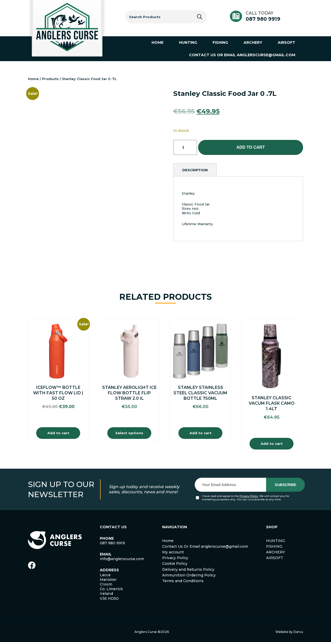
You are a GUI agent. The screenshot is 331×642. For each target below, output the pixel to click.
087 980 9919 (263, 19)
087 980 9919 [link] (112, 543)
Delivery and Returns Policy (188, 569)
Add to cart (250, 147)
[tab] (195, 170)
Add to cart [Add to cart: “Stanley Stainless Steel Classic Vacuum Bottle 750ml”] (201, 433)
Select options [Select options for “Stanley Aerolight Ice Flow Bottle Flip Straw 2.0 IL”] (129, 433)
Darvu (298, 632)
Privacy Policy (248, 496)
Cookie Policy (174, 563)
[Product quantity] (185, 147)
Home (33, 79)
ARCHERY (275, 552)
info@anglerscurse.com (122, 559)
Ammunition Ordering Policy (189, 575)
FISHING (274, 546)
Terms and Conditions (183, 581)
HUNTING (275, 540)
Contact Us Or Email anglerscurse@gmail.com (205, 546)
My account (173, 552)
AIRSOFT (274, 557)
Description (195, 170)
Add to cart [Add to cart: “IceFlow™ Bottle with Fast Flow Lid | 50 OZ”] (58, 433)
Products (50, 79)
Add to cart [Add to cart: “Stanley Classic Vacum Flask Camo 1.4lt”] (272, 443)
